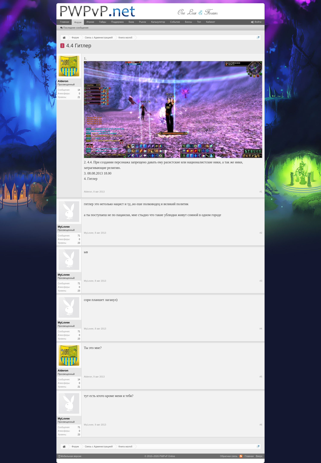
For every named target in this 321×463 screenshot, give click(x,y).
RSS (240, 456)
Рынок (142, 22)
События (175, 22)
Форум (77, 22)
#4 (261, 328)
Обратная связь (228, 456)
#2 (261, 233)
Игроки (90, 22)
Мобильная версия (70, 456)
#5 (261, 376)
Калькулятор (158, 22)
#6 (261, 424)
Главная (64, 22)
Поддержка (117, 22)
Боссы (188, 22)
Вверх (259, 456)
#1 (261, 191)
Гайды (102, 22)
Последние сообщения (74, 27)
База (131, 22)
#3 (261, 281)
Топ (199, 22)
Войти (256, 22)
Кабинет (210, 22)
